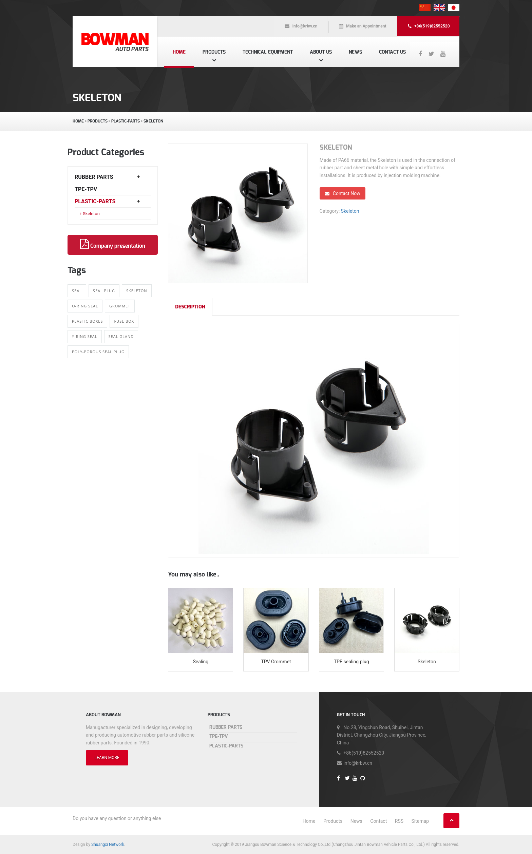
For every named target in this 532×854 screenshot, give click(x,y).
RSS (399, 821)
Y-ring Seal (84, 336)
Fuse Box (124, 321)
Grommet (119, 305)
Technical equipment (268, 52)
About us (321, 52)
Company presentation (112, 244)
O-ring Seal (85, 305)
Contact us (392, 52)
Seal (77, 290)
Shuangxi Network (107, 844)
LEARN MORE (107, 757)
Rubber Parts (94, 177)
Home (179, 52)
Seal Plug (104, 290)
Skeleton (153, 121)
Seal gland (121, 336)
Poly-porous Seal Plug (98, 351)
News (355, 52)
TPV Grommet (276, 661)
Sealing (200, 661)
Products (214, 52)
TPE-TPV (86, 189)
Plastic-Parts (125, 121)
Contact (378, 821)
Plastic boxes (87, 321)
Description (190, 307)
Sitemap (420, 821)
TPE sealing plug (351, 661)
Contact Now (342, 193)
